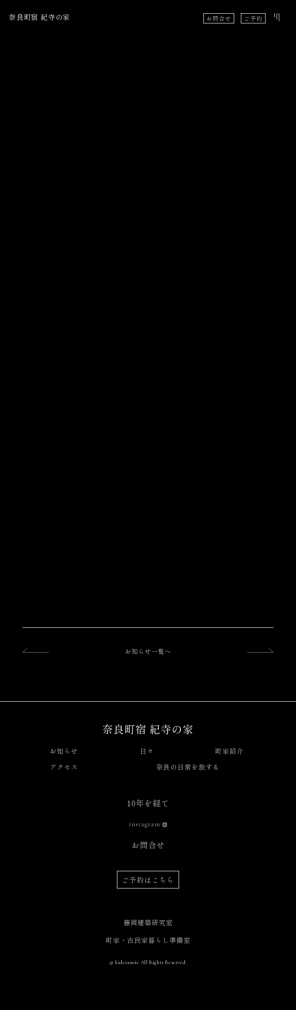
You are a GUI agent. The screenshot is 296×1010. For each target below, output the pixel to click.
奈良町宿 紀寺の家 (39, 16)
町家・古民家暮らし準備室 (148, 940)
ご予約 (253, 18)
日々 (147, 751)
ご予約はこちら (148, 879)
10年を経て (148, 803)
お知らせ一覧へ (148, 651)
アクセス (64, 766)
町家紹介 (229, 751)
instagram (144, 824)
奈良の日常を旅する (188, 766)
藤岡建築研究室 (148, 922)
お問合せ (218, 18)
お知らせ (64, 751)
